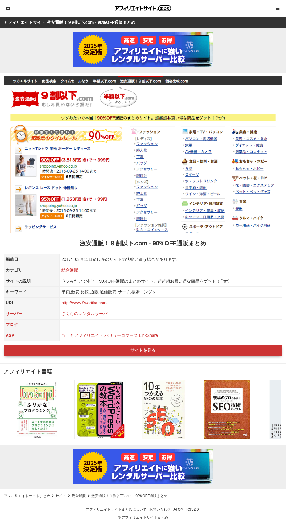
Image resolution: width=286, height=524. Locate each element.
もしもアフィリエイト (82, 335)
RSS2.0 (192, 509)
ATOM (178, 509)
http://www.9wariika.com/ (84, 302)
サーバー (14, 313)
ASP (10, 335)
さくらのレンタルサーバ (84, 313)
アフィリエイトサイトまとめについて (116, 509)
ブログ (12, 324)
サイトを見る (143, 350)
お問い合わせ (160, 509)
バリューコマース (121, 335)
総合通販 (69, 270)
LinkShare (148, 335)
